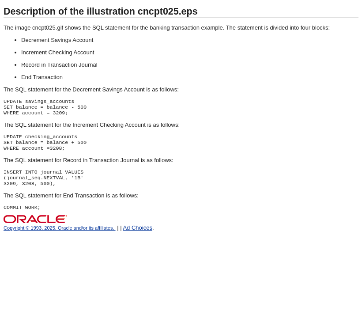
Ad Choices (137, 236)
